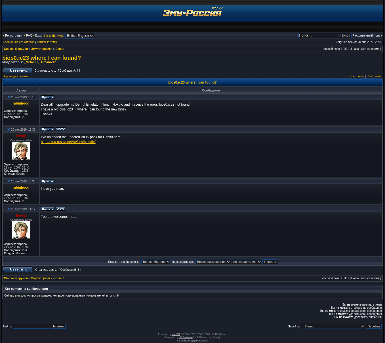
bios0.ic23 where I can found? (41, 58)
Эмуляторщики (41, 48)
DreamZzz (48, 62)
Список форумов (16, 48)
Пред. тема (357, 76)
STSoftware (186, 337)
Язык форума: (54, 35)
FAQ (29, 35)
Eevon (21, 136)
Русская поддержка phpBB (192, 340)
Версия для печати (15, 76)
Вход (38, 35)
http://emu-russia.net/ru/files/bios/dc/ (68, 142)
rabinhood (21, 103)
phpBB (176, 334)
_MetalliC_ (31, 62)
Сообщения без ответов (18, 42)
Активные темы (47, 42)
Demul (60, 48)
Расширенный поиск (367, 35)
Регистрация (14, 35)
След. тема (374, 76)
